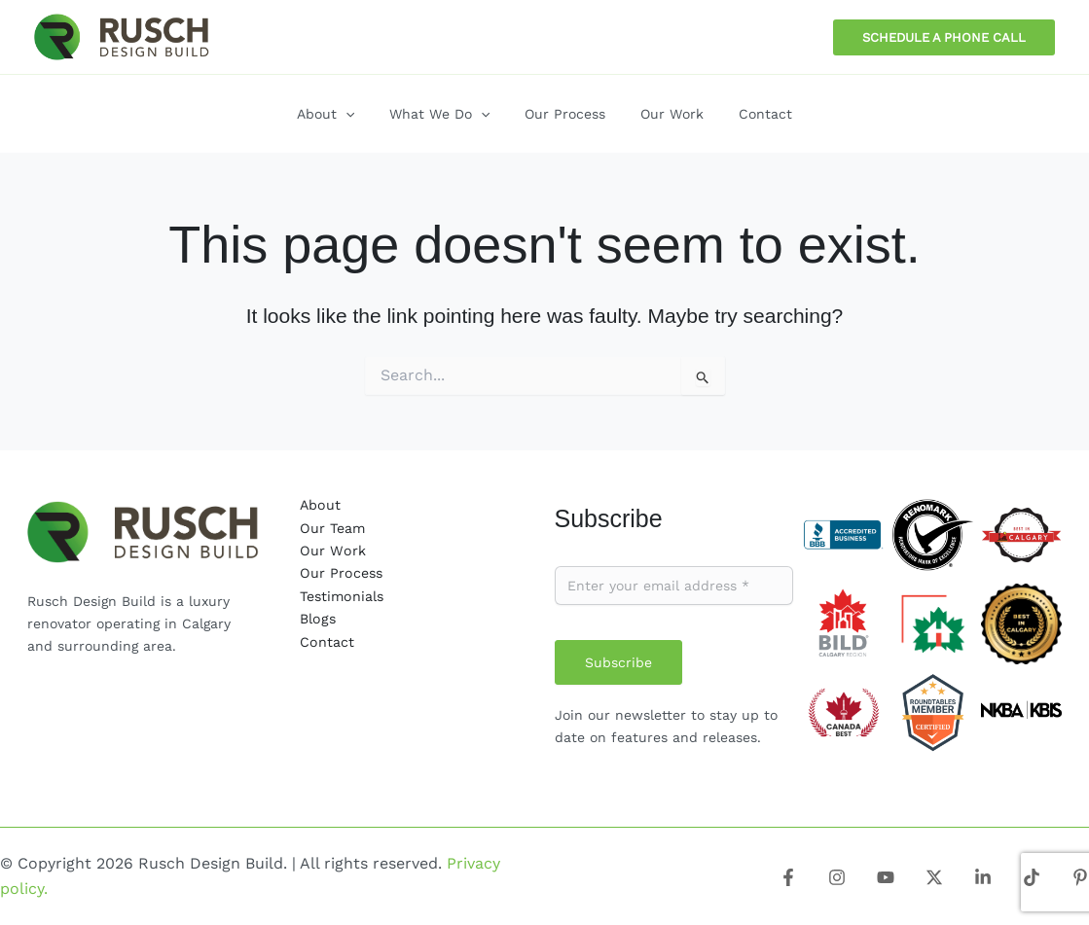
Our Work (331, 550)
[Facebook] (788, 877)
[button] (944, 37)
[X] (934, 877)
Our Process (340, 573)
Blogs (317, 617)
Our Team (331, 527)
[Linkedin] (983, 877)
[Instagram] (837, 877)
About (320, 505)
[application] (361, 114)
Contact (326, 640)
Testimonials (340, 595)
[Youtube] (885, 877)
